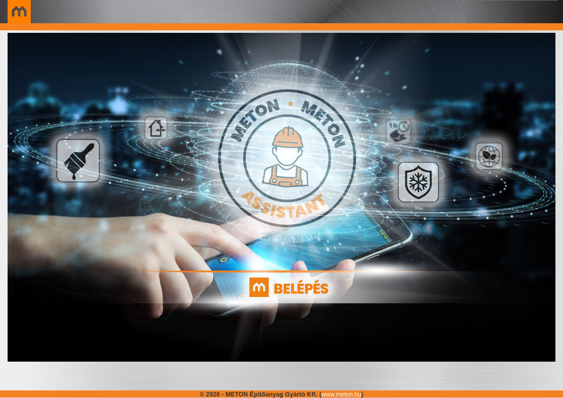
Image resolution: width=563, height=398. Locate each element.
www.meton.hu (342, 394)
